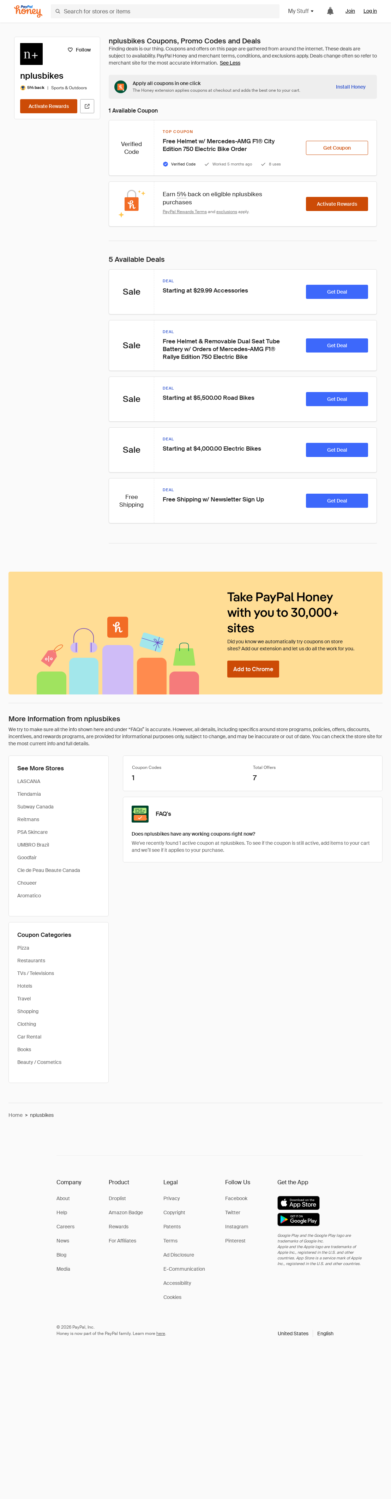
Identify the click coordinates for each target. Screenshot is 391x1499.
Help (61, 1212)
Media (63, 1269)
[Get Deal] (337, 292)
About (63, 1198)
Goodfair (27, 857)
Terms (170, 1241)
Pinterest (235, 1241)
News (62, 1241)
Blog (61, 1255)
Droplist (117, 1198)
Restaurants (31, 960)
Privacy (171, 1198)
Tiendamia (29, 794)
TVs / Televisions (35, 973)
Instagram (236, 1226)
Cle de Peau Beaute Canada (48, 870)
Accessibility (177, 1283)
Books (24, 1049)
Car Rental (29, 1037)
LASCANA (28, 781)
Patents (172, 1226)
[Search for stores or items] (165, 11)
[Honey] (28, 11)
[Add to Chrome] (253, 669)
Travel (24, 998)
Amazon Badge (126, 1212)
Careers (65, 1226)
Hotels (24, 986)
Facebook (236, 1198)
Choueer (27, 883)
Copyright (174, 1212)
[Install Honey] (351, 87)
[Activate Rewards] (48, 106)
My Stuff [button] (301, 11)
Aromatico (29, 895)
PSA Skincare (32, 832)
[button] (305, 1333)
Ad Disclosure (178, 1255)
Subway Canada (35, 806)
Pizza (23, 948)
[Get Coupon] (337, 148)
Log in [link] (370, 11)
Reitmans (28, 819)
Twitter (232, 1212)
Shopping (27, 1011)
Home (15, 1115)
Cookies (172, 1297)
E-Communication (184, 1269)
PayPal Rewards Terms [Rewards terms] (185, 212)
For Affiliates (122, 1241)
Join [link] (350, 11)
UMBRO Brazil (33, 845)
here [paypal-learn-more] (160, 1333)
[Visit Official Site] (87, 106)
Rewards (118, 1226)
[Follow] (79, 50)
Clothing (26, 1024)
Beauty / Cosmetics (39, 1062)
